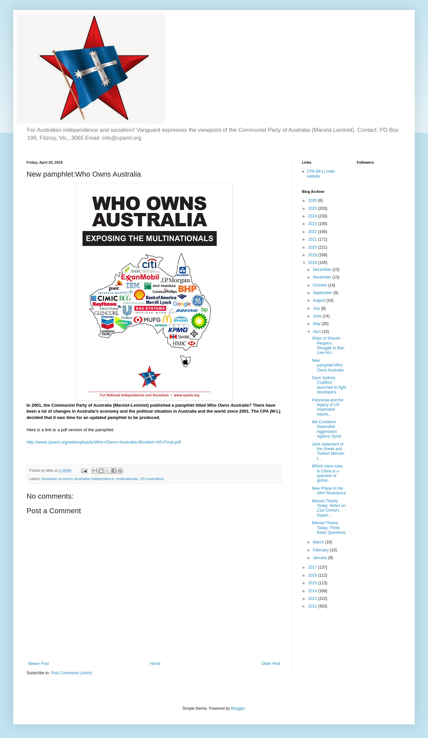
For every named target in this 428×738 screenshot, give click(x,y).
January (320, 557)
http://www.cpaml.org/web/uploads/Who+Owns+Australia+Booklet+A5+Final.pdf (104, 442)
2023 (313, 223)
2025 (313, 208)
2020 (313, 247)
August (319, 300)
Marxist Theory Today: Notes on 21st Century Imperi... (329, 508)
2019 (313, 255)
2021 (313, 239)
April (317, 331)
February (321, 550)
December (322, 269)
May (317, 323)
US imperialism (152, 479)
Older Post (270, 663)
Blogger (238, 708)
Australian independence (94, 479)
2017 (313, 567)
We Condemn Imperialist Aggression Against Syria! (326, 429)
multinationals (127, 479)
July (317, 308)
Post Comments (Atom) (71, 673)
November (322, 277)
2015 (313, 583)
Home (155, 663)
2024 (313, 216)
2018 (313, 262)
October (320, 285)
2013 (313, 598)
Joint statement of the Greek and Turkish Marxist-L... (328, 451)
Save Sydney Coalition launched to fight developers (329, 384)
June (317, 316)
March (319, 542)
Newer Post (38, 663)
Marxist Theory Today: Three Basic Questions (329, 528)
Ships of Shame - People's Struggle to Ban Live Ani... (328, 345)
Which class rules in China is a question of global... (327, 473)
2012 (313, 606)
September (323, 292)
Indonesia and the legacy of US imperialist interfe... (327, 407)
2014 (313, 591)
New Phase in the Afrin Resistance (329, 490)
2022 (313, 231)
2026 (313, 200)
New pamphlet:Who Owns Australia (327, 365)
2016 (313, 575)
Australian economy (57, 479)
